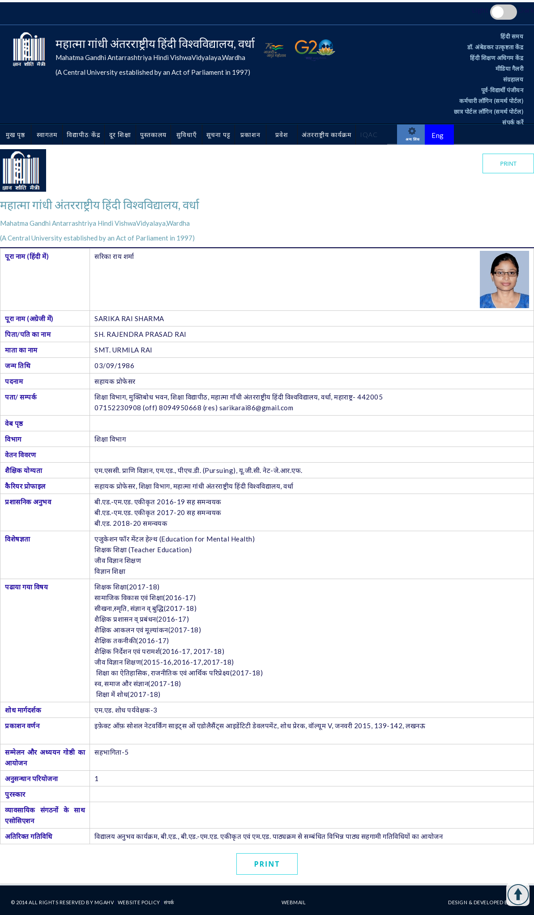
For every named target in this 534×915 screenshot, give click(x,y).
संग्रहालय (513, 79)
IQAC (369, 134)
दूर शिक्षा (120, 134)
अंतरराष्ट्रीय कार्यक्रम (326, 134)
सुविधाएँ (186, 134)
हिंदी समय (511, 36)
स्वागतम (47, 134)
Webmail (294, 902)
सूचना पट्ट (218, 134)
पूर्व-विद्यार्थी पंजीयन (502, 90)
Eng (437, 135)
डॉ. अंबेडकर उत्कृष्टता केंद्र (495, 47)
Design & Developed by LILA (485, 902)
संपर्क (169, 902)
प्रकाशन (250, 134)
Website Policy (140, 902)
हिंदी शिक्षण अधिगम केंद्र (496, 57)
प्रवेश (281, 134)
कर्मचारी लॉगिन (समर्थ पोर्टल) (491, 100)
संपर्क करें (512, 122)
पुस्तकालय (153, 134)
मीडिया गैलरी (510, 68)
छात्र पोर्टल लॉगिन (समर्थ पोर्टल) (488, 111)
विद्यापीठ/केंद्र (83, 134)
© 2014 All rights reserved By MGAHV (63, 902)
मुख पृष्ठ (15, 134)
